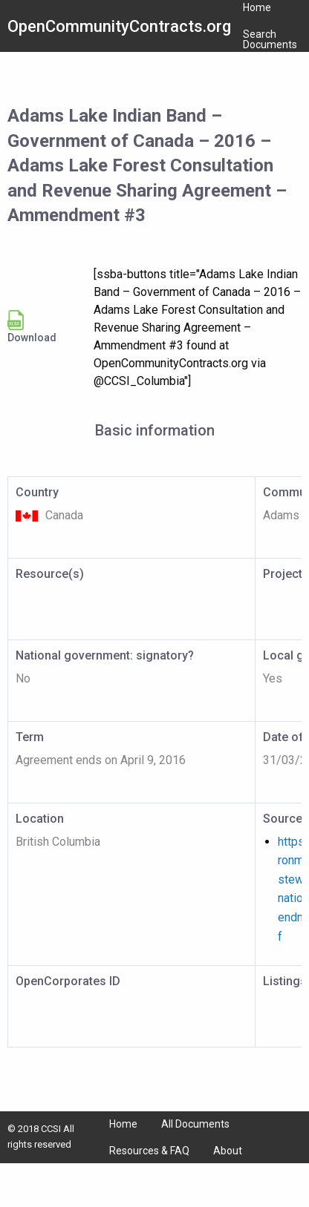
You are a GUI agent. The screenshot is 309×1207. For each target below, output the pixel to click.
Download (31, 326)
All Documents (195, 1124)
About (227, 1151)
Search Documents (270, 39)
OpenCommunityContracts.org (119, 26)
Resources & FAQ (149, 1151)
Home (123, 1124)
